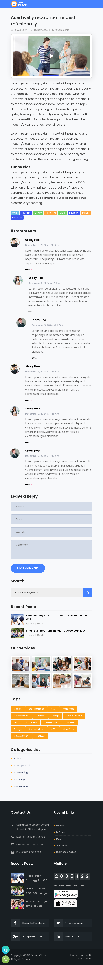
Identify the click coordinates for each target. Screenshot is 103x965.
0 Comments (62, 30)
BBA (58, 838)
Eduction (26, 212)
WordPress (68, 709)
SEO (53, 709)
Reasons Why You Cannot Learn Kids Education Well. (56, 617)
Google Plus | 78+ (27, 936)
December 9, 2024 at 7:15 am (42, 245)
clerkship (19, 779)
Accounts (62, 845)
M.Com (60, 832)
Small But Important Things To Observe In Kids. (56, 630)
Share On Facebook (28, 923)
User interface (36, 709)
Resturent (51, 212)
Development (21, 715)
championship (22, 765)
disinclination (21, 786)
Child (14, 212)
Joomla (40, 715)
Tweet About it (68, 923)
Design (18, 709)
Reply (27, 269)
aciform (18, 758)
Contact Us (85, 958)
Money (38, 212)
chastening (21, 772)
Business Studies (66, 852)
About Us (86, 955)
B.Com (60, 825)
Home (74, 955)
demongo (42, 30)
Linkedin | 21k (66, 936)
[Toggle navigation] (90, 4)
